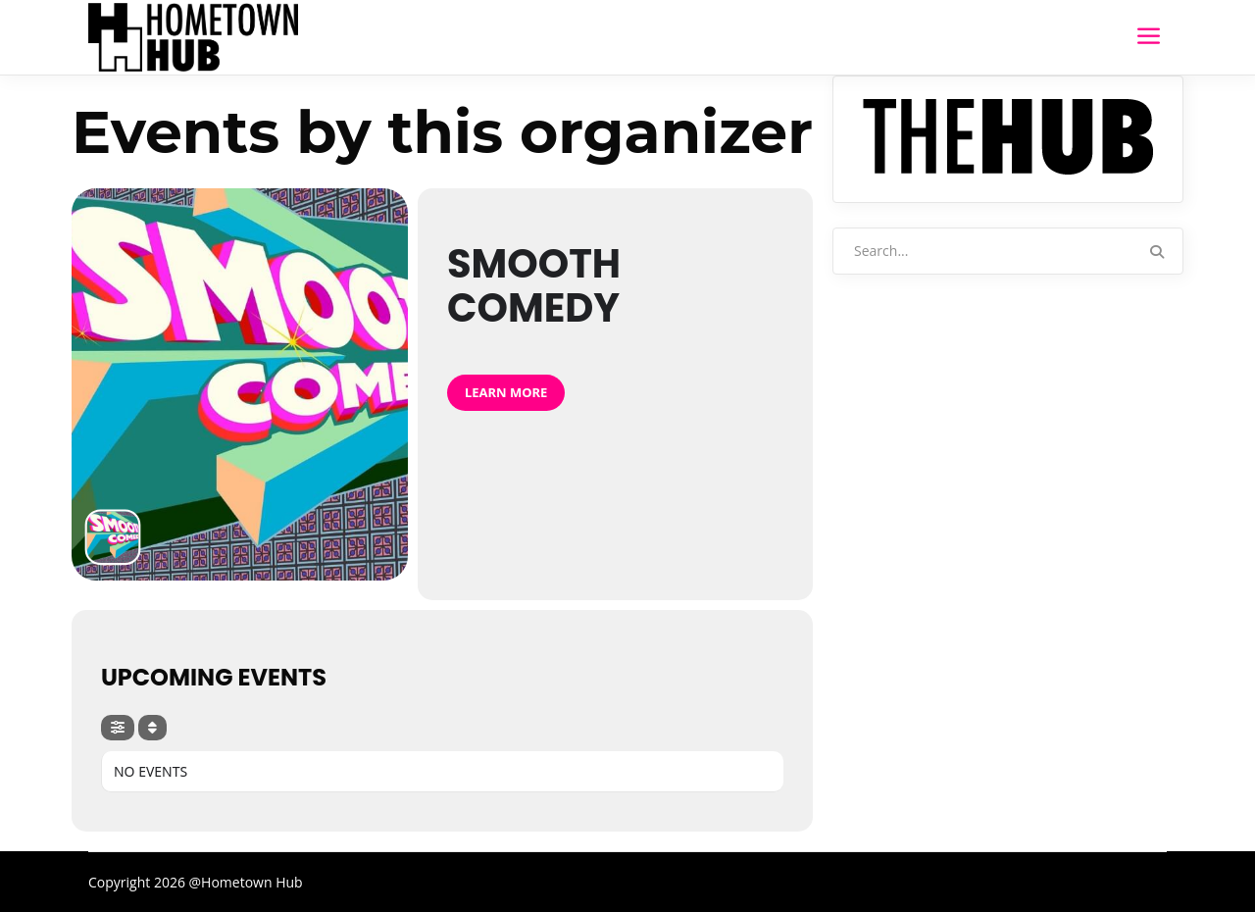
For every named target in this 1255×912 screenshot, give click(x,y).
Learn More (506, 392)
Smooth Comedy (534, 285)
